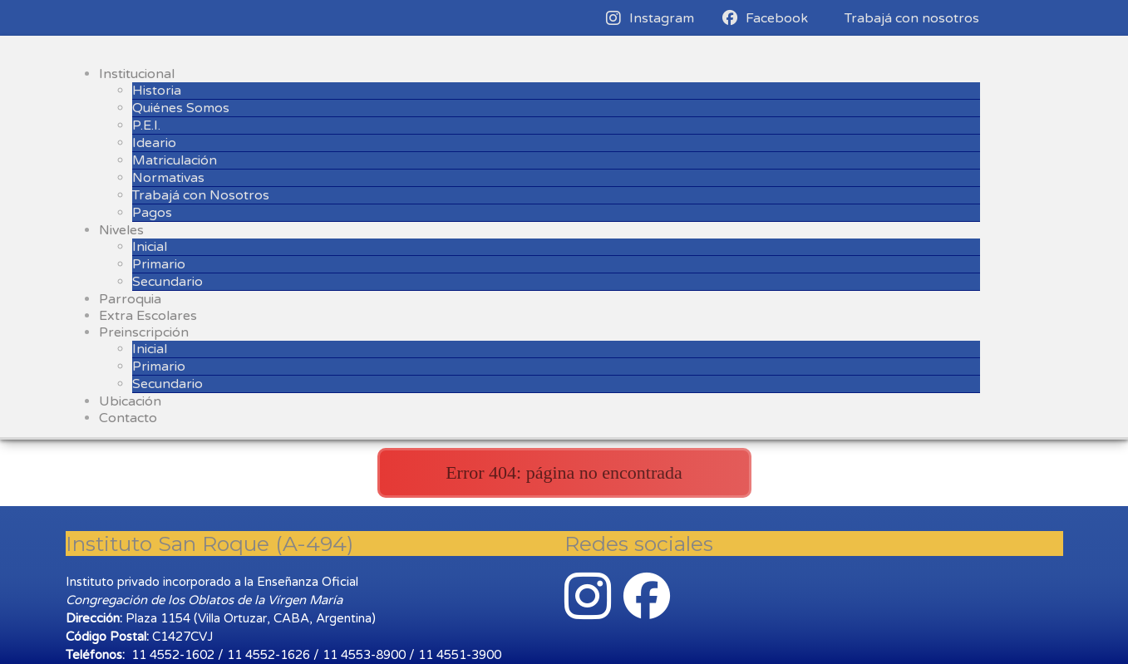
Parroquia (130, 299)
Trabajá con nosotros (912, 18)
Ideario (154, 143)
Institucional (137, 74)
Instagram (650, 18)
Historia (156, 90)
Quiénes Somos (180, 108)
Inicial (149, 247)
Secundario (167, 281)
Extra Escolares (148, 315)
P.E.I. (146, 125)
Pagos (152, 212)
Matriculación (174, 160)
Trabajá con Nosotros (200, 195)
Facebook (765, 18)
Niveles (121, 230)
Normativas (168, 178)
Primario (158, 264)
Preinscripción (144, 332)
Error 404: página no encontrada (564, 472)
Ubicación (130, 401)
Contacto (128, 418)
